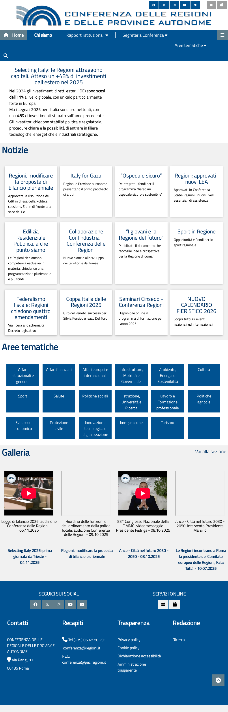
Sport (22, 396)
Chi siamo (43, 35)
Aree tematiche (191, 45)
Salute (59, 396)
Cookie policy (129, 648)
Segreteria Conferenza (145, 35)
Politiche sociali (95, 396)
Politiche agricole (204, 399)
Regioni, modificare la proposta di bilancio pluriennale (87, 553)
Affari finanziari (59, 369)
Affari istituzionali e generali (23, 375)
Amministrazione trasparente (132, 667)
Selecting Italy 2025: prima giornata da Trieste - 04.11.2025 (30, 556)
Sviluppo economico (22, 425)
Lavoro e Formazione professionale (167, 402)
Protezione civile (59, 425)
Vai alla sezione (210, 451)
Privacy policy (129, 640)
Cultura (204, 369)
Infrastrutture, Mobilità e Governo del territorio (131, 378)
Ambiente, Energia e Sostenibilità (167, 375)
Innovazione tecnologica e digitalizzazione (95, 428)
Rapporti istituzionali (87, 35)
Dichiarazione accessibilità (139, 656)
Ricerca (179, 640)
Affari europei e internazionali (95, 372)
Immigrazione (131, 423)
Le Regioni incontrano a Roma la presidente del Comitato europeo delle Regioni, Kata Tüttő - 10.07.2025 (201, 559)
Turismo (167, 423)
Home (14, 35)
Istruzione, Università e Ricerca (131, 402)
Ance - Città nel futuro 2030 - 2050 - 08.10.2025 (143, 553)
